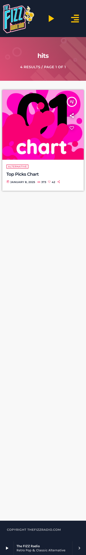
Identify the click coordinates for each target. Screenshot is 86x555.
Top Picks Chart (22, 174)
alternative (17, 166)
